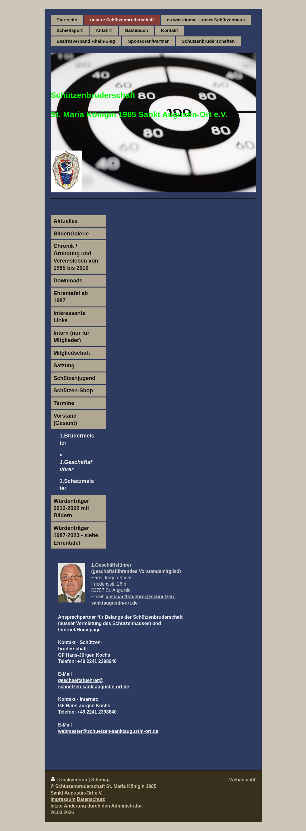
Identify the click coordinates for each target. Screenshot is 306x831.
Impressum (63, 799)
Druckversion (70, 779)
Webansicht (242, 779)
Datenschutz (91, 799)
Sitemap (100, 779)
